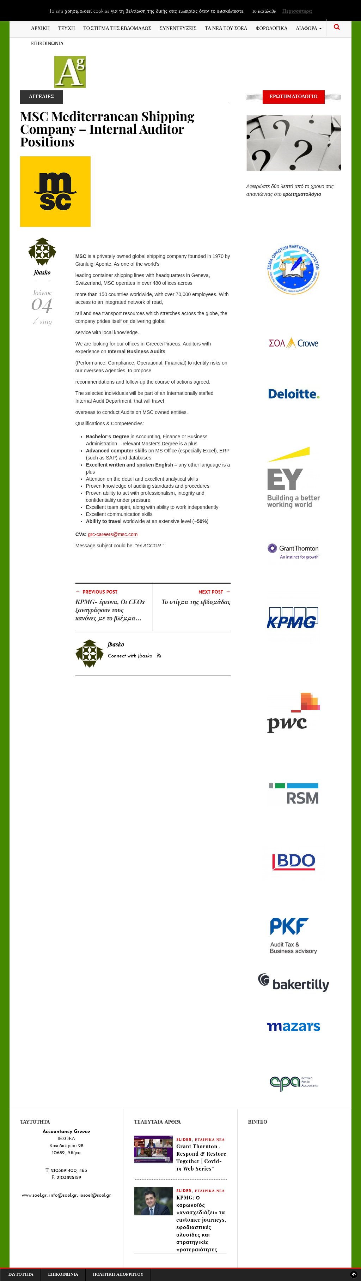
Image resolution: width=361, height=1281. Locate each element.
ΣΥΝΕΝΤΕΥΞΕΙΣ (178, 27)
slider (183, 1140)
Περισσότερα (297, 11)
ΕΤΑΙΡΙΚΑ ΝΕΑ (210, 1140)
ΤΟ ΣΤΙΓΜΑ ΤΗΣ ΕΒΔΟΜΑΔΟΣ (117, 27)
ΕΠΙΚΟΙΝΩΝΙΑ (47, 43)
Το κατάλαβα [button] (264, 11)
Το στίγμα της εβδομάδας (196, 601)
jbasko (42, 272)
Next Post (214, 592)
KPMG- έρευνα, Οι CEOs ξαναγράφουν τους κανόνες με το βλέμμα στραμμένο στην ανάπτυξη (110, 617)
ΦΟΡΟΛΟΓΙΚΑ (272, 27)
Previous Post (96, 592)
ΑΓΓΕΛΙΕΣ (41, 97)
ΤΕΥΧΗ (66, 27)
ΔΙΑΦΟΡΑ (309, 27)
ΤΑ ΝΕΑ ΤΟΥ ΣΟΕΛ (226, 27)
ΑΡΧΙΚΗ (40, 27)
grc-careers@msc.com (112, 534)
